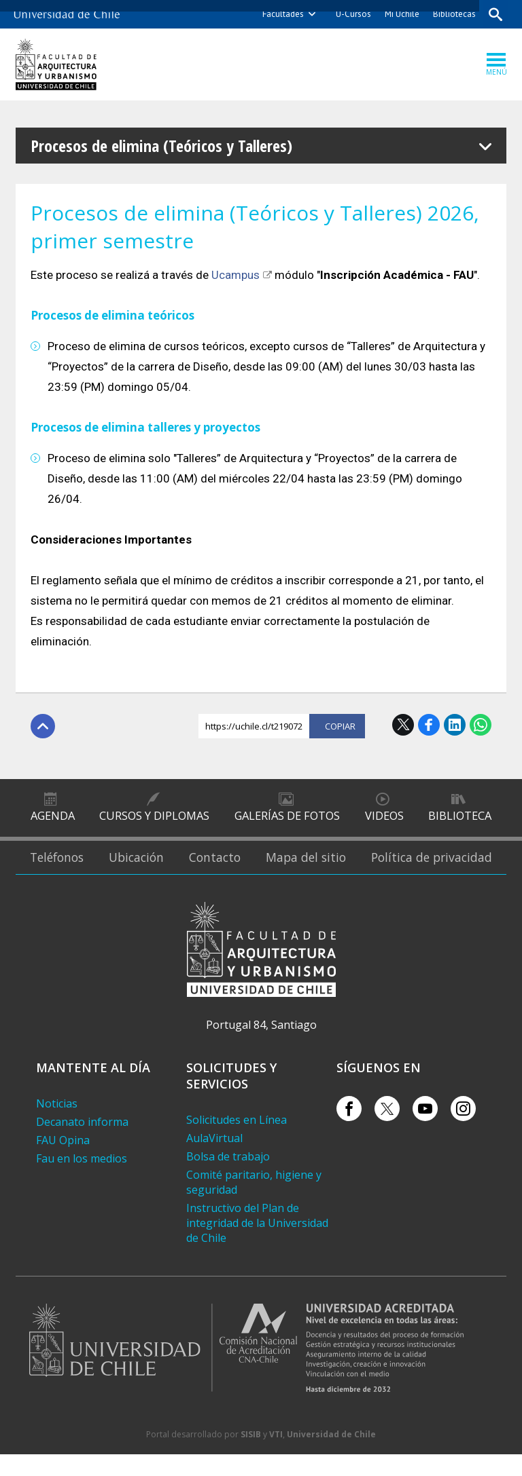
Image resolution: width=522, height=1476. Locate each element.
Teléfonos (58, 871)
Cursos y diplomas (154, 820)
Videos (383, 820)
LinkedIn (455, 725)
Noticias (56, 1125)
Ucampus (235, 275)
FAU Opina (63, 1161)
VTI (276, 1456)
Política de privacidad (437, 870)
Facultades (281, 14)
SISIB (251, 1456)
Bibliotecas (453, 14)
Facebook (429, 725)
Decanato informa (82, 1143)
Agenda (53, 820)
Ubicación (144, 871)
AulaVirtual (214, 1159)
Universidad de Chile (331, 1456)
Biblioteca (459, 820)
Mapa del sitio (318, 870)
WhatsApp (480, 725)
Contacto (227, 871)
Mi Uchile (400, 14)
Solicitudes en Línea (236, 1141)
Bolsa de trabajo (228, 1178)
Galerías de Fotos (286, 820)
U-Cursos (352, 14)
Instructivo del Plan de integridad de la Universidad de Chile (257, 1244)
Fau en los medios (81, 1180)
